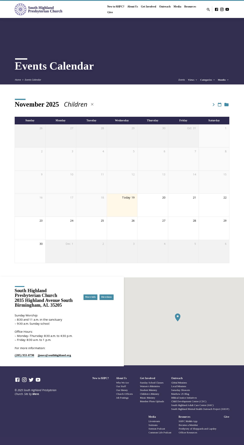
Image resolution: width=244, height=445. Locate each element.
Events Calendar (33, 79)
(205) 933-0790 (24, 355)
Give (110, 12)
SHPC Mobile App (188, 421)
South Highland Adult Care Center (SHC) (192, 405)
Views (193, 80)
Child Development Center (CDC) (188, 401)
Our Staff (121, 386)
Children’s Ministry (149, 393)
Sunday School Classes (151, 382)
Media (177, 6)
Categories (207, 80)
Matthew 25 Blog (180, 393)
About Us (132, 6)
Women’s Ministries (150, 386)
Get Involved (148, 6)
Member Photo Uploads (152, 401)
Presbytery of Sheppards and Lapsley (198, 428)
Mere (35, 394)
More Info (104, 293)
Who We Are (122, 382)
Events (181, 79)
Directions (104, 300)
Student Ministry (148, 390)
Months (223, 80)
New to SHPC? (115, 6)
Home (18, 79)
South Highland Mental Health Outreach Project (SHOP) (200, 409)
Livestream (154, 421)
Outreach (165, 6)
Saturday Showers (180, 390)
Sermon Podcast (156, 428)
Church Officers (124, 393)
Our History (122, 390)
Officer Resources (188, 432)
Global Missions (179, 382)
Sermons (152, 425)
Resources (190, 6)
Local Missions (178, 386)
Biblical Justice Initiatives (184, 397)
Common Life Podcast (159, 432)
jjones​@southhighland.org (54, 355)
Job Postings (122, 397)
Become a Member (188, 425)
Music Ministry (147, 397)
